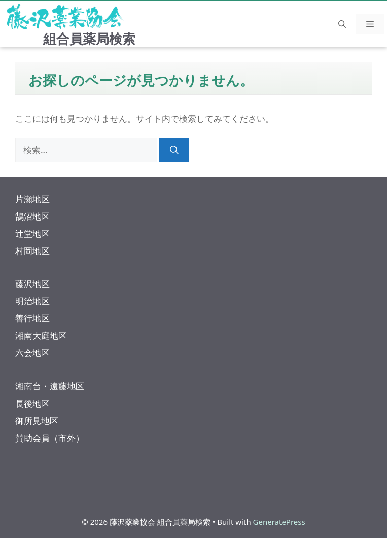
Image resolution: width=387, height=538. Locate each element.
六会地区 (32, 352)
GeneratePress (279, 522)
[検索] (174, 150)
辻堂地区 (32, 233)
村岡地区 (32, 251)
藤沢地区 (32, 284)
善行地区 (32, 318)
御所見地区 (36, 420)
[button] (342, 24)
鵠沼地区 (32, 216)
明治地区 (32, 301)
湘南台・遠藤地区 (49, 386)
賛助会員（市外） (49, 438)
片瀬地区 (32, 199)
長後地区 (32, 403)
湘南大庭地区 (41, 335)
